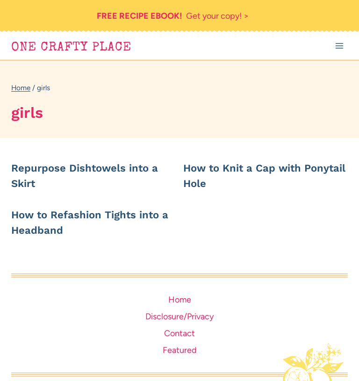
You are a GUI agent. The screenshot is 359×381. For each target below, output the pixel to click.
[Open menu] (339, 46)
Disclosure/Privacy (179, 316)
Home (179, 300)
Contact (179, 333)
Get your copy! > (173, 16)
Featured (180, 350)
